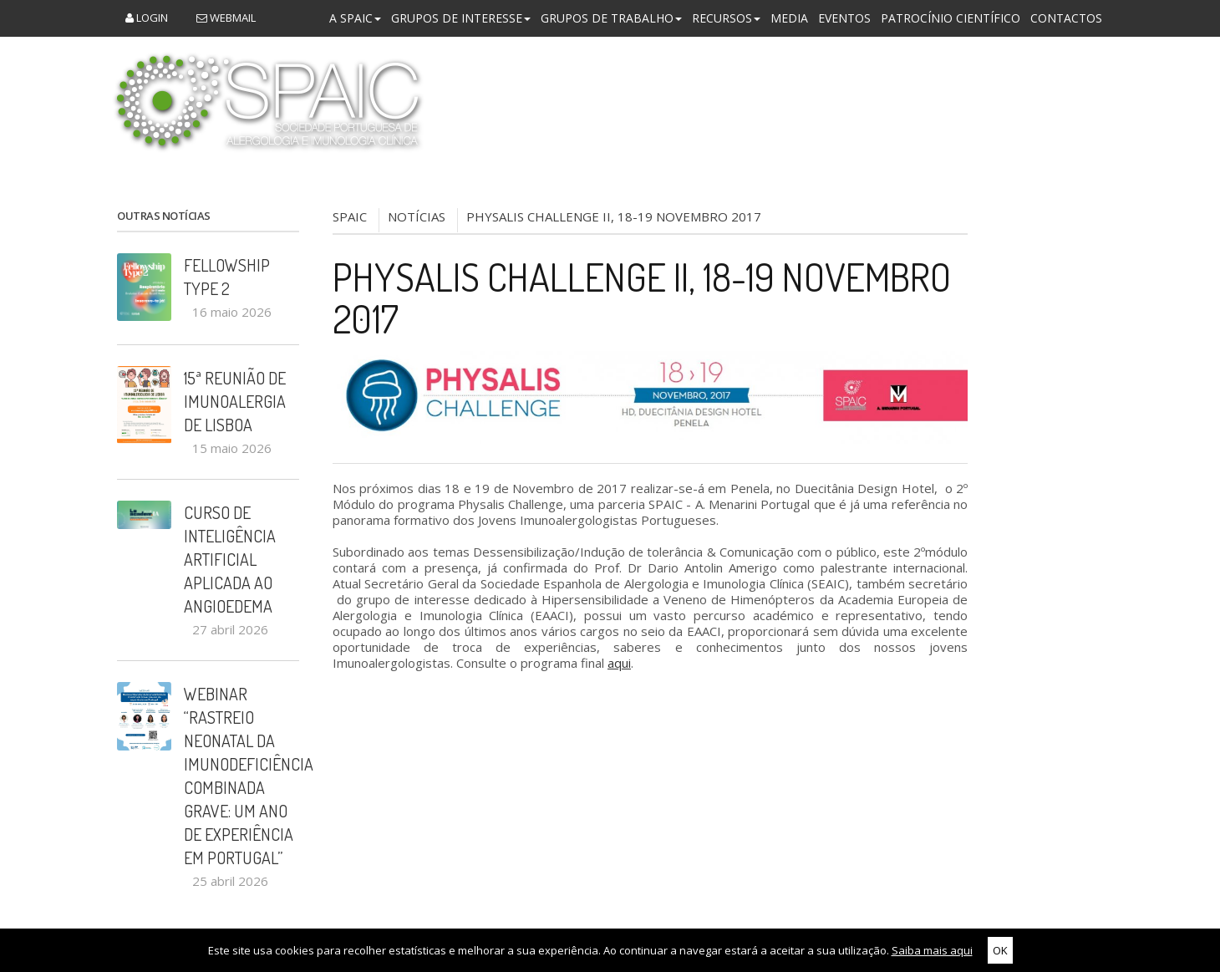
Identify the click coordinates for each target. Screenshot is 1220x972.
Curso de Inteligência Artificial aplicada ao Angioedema (230, 559)
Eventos (844, 18)
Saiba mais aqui (932, 950)
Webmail (226, 17)
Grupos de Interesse (461, 18)
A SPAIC (355, 18)
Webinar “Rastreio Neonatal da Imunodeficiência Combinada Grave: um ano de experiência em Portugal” (241, 775)
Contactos (1066, 18)
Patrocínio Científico (950, 18)
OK (1000, 950)
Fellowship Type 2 (227, 276)
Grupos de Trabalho (611, 18)
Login (146, 17)
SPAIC (350, 216)
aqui (619, 662)
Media (789, 18)
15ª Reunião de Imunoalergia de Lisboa (235, 401)
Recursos (726, 18)
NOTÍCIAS (416, 216)
